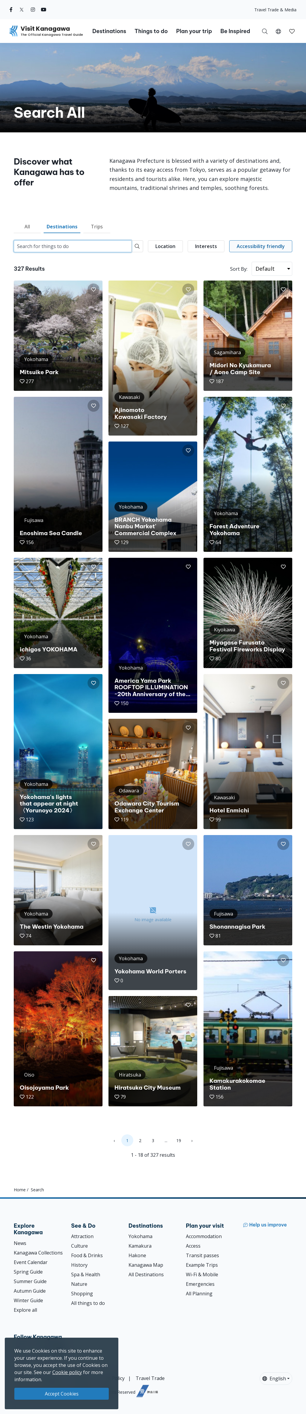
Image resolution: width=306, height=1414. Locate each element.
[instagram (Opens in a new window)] (33, 9)
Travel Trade (150, 1378)
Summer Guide (30, 1281)
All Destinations (146, 1274)
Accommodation (204, 1236)
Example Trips (202, 1265)
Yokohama (140, 1236)
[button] (278, 31)
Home (20, 1189)
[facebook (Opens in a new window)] (11, 9)
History (79, 1265)
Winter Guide (28, 1300)
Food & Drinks (87, 1255)
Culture (79, 1246)
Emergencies (200, 1284)
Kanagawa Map (145, 1265)
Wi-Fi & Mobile (202, 1274)
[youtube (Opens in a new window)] (43, 9)
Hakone (137, 1255)
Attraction (82, 1236)
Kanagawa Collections (38, 1252)
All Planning (199, 1293)
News (20, 1243)
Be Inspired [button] (235, 31)
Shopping (82, 1293)
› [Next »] (191, 1140)
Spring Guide (28, 1272)
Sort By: (238, 269)
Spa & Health (85, 1274)
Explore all (25, 1310)
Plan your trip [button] (194, 31)
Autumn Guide (30, 1291)
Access (193, 1246)
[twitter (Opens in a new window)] (21, 9)
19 (178, 1140)
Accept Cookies (62, 1393)
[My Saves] (292, 31)
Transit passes (202, 1255)
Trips (97, 226)
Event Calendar (31, 1262)
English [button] (274, 1378)
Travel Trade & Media (275, 10)
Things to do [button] (151, 31)
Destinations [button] (109, 31)
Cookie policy (67, 1372)
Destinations (62, 226)
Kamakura (140, 1246)
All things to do (88, 1303)
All (27, 226)
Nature (79, 1284)
